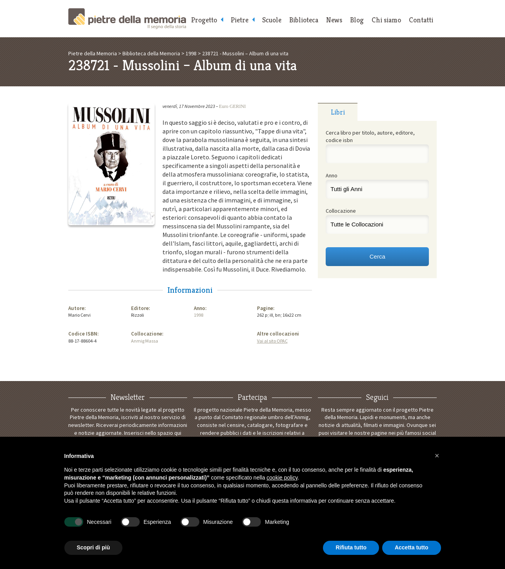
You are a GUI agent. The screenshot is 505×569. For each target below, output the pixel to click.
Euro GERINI (232, 106)
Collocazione (341, 210)
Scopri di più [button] (93, 547)
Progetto (204, 19)
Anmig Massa (144, 341)
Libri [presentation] (338, 112)
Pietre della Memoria (127, 18)
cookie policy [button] (281, 477)
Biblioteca (303, 19)
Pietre (239, 19)
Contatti (421, 19)
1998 (198, 315)
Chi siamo (386, 19)
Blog (357, 19)
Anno (331, 175)
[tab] (337, 112)
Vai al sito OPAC (272, 341)
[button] (437, 455)
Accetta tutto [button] (411, 547)
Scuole (271, 19)
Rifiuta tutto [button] (350, 547)
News (334, 19)
